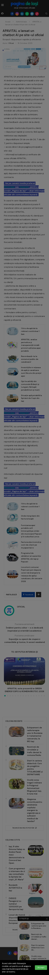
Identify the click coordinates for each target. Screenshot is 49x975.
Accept (41, 967)
